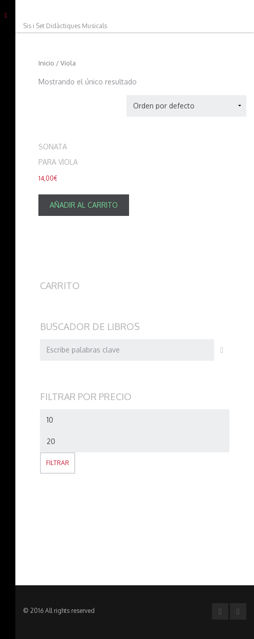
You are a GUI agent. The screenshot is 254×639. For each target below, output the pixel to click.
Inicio (46, 63)
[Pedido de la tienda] (186, 106)
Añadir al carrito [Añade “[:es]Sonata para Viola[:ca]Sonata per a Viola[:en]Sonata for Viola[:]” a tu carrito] (84, 205)
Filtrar (57, 463)
